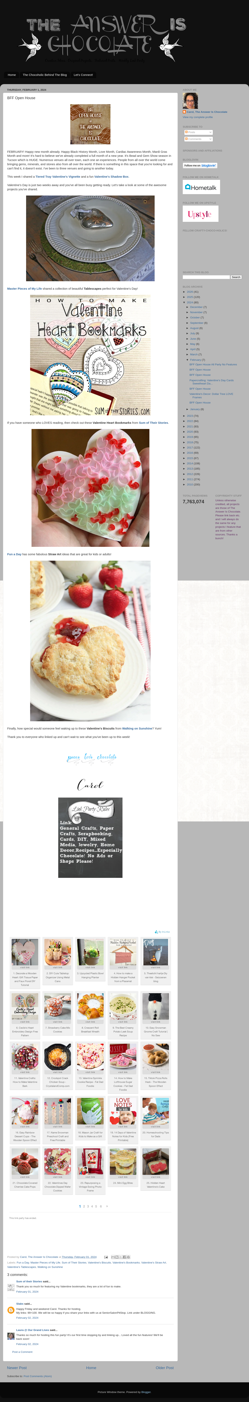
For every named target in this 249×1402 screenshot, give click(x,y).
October (195, 317)
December (196, 307)
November (196, 312)
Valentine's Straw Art (153, 1262)
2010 (190, 484)
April (193, 349)
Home (12, 74)
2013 (190, 468)
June (193, 338)
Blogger (146, 1392)
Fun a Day (23, 1262)
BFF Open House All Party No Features (213, 364)
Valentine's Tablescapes (21, 1267)
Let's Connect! (83, 74)
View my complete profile (198, 117)
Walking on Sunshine (50, 1267)
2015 (190, 458)
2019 (190, 436)
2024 (190, 302)
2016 (190, 452)
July (193, 333)
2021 (190, 426)
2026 (190, 291)
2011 (190, 479)
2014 (190, 463)
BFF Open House (200, 369)
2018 (190, 442)
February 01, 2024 (27, 1291)
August (194, 328)
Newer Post (17, 1368)
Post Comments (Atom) (38, 1376)
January (195, 409)
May (193, 343)
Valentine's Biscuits (99, 1262)
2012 (190, 474)
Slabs (19, 1303)
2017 (190, 447)
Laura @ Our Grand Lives (32, 1330)
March (194, 354)
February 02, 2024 (27, 1317)
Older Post (165, 1368)
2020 (190, 431)
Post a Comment (22, 1351)
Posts (190, 132)
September (197, 322)
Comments (193, 139)
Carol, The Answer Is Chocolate (207, 111)
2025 (190, 297)
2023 (190, 415)
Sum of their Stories (29, 1281)
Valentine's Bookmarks (126, 1262)
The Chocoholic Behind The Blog (45, 74)
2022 (190, 421)
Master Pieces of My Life (45, 1262)
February (196, 359)
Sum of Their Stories (74, 1262)
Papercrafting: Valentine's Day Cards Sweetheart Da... (212, 382)
